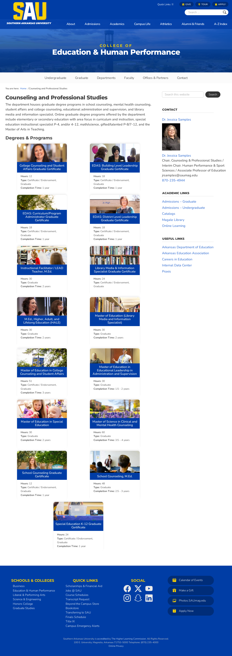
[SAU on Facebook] (127, 587)
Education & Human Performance (116, 50)
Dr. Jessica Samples (176, 119)
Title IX (70, 620)
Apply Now (182, 609)
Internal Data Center (177, 265)
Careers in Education (177, 259)
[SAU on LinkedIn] (149, 597)
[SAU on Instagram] (127, 597)
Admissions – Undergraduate (183, 208)
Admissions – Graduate (179, 201)
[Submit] (225, 12)
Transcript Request (77, 598)
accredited (102, 637)
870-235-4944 (173, 180)
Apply (220, 4)
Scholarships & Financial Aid (84, 585)
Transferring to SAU (78, 612)
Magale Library (173, 220)
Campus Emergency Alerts (83, 625)
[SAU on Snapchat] (138, 597)
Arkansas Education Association (185, 253)
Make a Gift (182, 589)
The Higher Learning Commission (128, 637)
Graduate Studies (24, 607)
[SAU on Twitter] (138, 587)
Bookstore (72, 607)
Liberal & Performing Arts (29, 594)
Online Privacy (116, 645)
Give (186, 4)
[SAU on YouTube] (149, 587)
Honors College (23, 603)
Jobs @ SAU (74, 590)
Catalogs (168, 213)
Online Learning (173, 226)
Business (19, 585)
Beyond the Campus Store (82, 603)
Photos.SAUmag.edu (188, 599)
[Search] (203, 12)
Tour (203, 4)
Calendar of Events (187, 579)
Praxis (166, 271)
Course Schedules (77, 594)
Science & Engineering (27, 598)
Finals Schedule (76, 616)
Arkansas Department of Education (188, 247)
